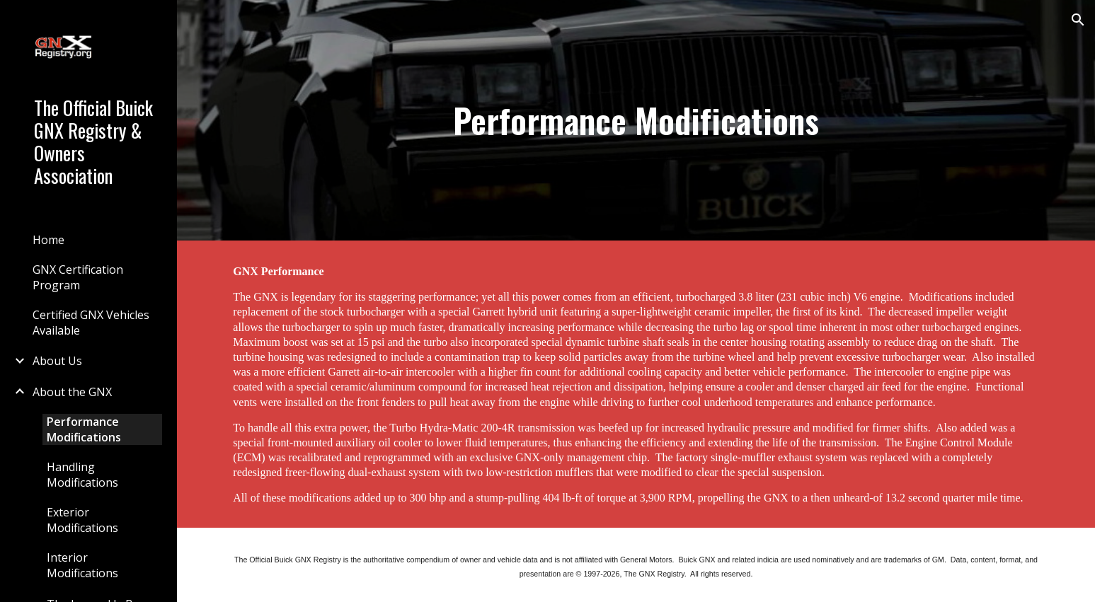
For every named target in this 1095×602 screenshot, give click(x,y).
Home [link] (48, 240)
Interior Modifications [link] (82, 565)
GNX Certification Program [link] (78, 277)
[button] (1078, 20)
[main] (636, 120)
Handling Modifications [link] (82, 474)
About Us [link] (57, 361)
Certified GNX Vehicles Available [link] (91, 322)
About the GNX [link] (72, 392)
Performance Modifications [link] (84, 429)
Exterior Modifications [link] (82, 520)
